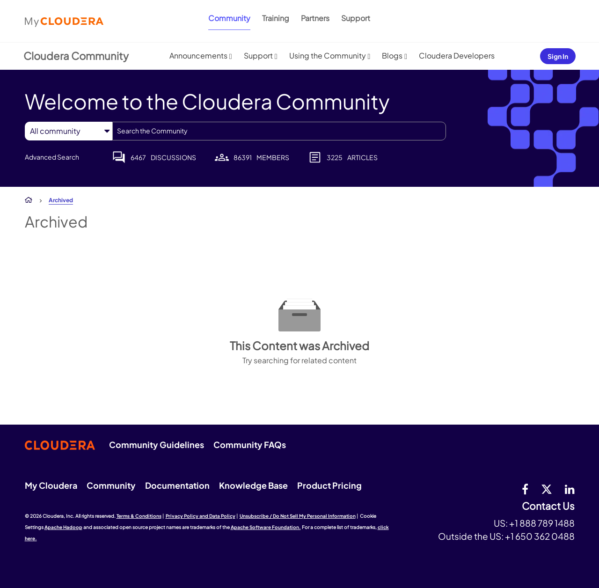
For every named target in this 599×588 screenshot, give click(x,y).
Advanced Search (52, 157)
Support (355, 18)
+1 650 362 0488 (540, 536)
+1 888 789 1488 (542, 523)
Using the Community (327, 55)
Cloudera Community (76, 55)
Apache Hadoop (63, 527)
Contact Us (548, 506)
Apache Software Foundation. (266, 527)
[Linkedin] (570, 489)
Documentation (177, 485)
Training (275, 18)
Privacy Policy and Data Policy (200, 516)
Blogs (392, 55)
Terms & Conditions (139, 516)
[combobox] (279, 131)
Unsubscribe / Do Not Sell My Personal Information (298, 516)
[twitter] (547, 489)
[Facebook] (525, 489)
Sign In (558, 56)
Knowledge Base (253, 485)
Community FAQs (249, 444)
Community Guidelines (156, 444)
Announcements (198, 55)
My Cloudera (51, 485)
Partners (315, 18)
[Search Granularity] (68, 131)
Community (229, 18)
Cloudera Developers (457, 55)
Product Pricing (329, 485)
